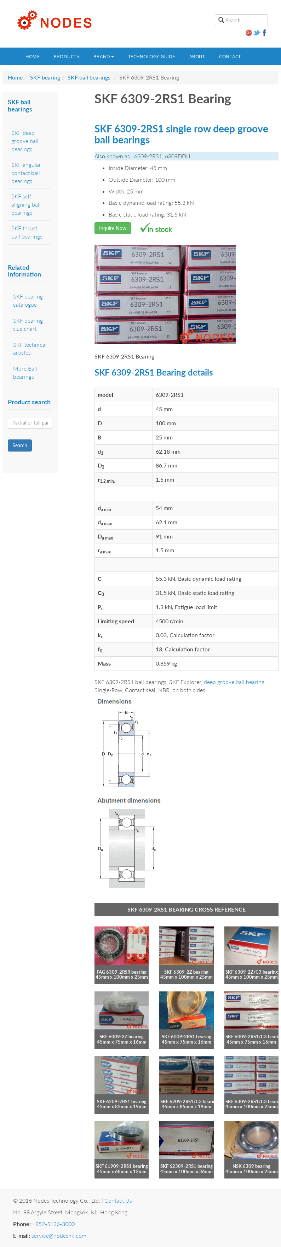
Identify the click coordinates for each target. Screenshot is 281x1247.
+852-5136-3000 (53, 1223)
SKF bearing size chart (28, 324)
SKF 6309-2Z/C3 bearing (251, 972)
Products (66, 56)
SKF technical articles (30, 348)
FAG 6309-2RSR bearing (122, 972)
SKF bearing (45, 77)
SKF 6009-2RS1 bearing (186, 1036)
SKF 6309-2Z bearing (186, 972)
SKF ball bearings (89, 77)
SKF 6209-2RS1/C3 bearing (189, 1101)
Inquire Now (112, 228)
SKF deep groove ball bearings (25, 140)
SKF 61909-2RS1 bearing (122, 1166)
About (197, 56)
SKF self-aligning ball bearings (26, 204)
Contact (230, 56)
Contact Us (118, 1200)
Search (19, 445)
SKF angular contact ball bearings (26, 172)
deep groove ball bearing (234, 681)
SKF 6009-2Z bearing (121, 1036)
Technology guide (151, 56)
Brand (103, 56)
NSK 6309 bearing (251, 1166)
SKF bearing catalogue (28, 300)
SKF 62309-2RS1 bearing (186, 1166)
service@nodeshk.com (58, 1235)
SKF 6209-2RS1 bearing (122, 1101)
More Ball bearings (25, 372)
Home (32, 56)
